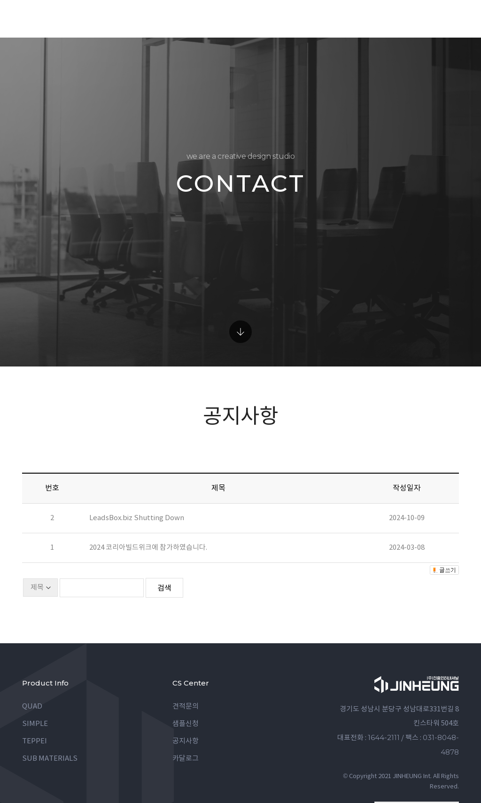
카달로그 (185, 721)
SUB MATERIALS (50, 721)
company (354, 18)
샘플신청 (185, 686)
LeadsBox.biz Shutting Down (136, 480)
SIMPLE (35, 686)
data (312, 18)
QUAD (32, 669)
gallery (271, 18)
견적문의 (185, 669)
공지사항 (185, 704)
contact (405, 18)
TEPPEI (34, 704)
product (221, 18)
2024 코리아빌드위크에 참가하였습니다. (148, 510)
